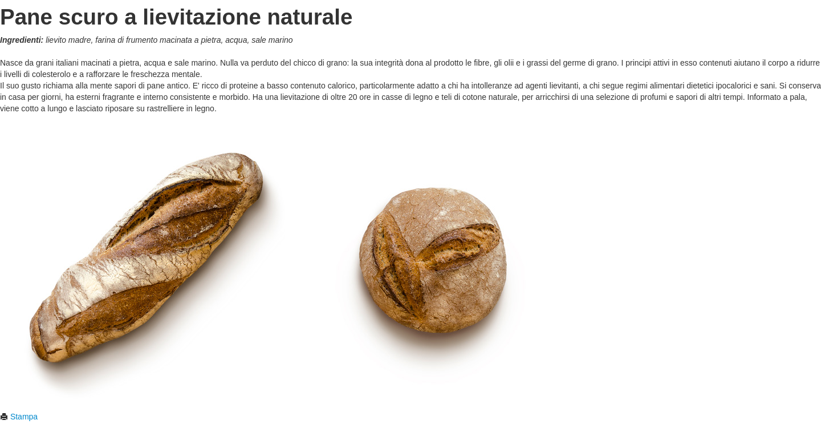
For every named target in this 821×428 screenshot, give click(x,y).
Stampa (19, 416)
